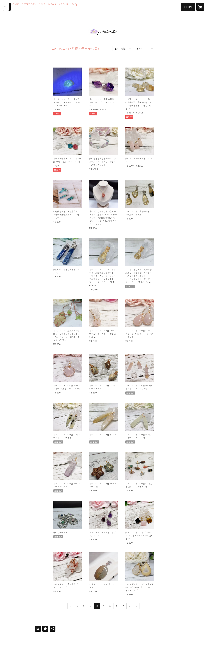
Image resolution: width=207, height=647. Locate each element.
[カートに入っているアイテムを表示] (200, 7)
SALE (52, 6)
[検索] (7, 7)
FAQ (83, 6)
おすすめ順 (120, 48)
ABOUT (73, 6)
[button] (188, 7)
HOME (24, 6)
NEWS (61, 6)
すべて (139, 48)
